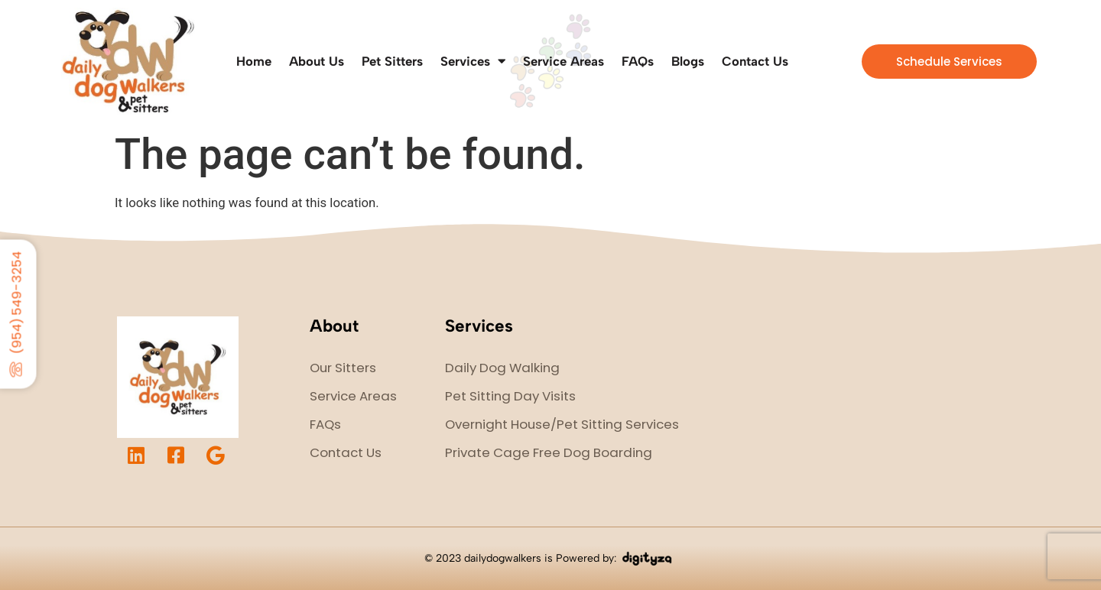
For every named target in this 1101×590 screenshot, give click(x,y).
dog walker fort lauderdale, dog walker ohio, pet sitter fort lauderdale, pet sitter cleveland (880, 387)
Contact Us (755, 61)
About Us (316, 61)
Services (472, 61)
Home (253, 61)
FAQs (638, 61)
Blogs (687, 61)
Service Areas (563, 61)
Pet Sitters (392, 61)
